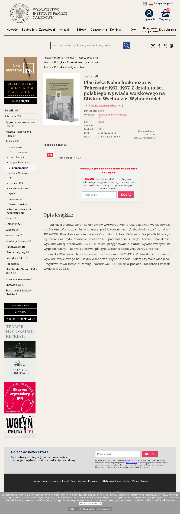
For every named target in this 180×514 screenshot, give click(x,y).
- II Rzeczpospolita (17, 167)
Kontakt (144, 481)
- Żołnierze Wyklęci (17, 204)
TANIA (21, 101)
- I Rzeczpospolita (17, 152)
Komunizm (12, 235)
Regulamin (93, 481)
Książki (64, 29)
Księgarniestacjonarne (150, 30)
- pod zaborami (15, 157)
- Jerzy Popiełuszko (17, 188)
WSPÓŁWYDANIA (20, 305)
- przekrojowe (14, 147)
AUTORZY (20, 312)
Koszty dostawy (79, 481)
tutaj (146, 467)
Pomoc (135, 481)
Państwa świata (15, 246)
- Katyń (11, 193)
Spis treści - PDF (64, 157)
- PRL (10, 178)
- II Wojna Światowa (18, 173)
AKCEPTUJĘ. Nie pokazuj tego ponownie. (90, 509)
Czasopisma (99, 29)
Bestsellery (29, 29)
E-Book (81, 29)
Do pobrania (167, 29)
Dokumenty (13, 224)
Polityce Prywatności (90, 503)
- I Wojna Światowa (17, 162)
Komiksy (115, 29)
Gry (133, 29)
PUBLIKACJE (21, 319)
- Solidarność (14, 199)
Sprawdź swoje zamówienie (47, 481)
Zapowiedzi (47, 29)
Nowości (12, 29)
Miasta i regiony (15, 252)
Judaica (10, 229)
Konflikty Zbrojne (17, 241)
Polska (10, 141)
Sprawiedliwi (13, 285)
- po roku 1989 (15, 183)
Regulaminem (131, 462)
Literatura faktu (15, 258)
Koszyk (65, 481)
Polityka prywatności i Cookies (116, 481)
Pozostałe (12, 263)
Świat (9, 218)
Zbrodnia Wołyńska (18, 279)
